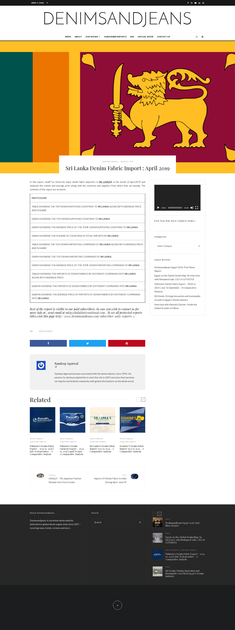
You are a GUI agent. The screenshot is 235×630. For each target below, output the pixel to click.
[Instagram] (191, 2)
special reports (46, 331)
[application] (177, 198)
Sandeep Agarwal (66, 363)
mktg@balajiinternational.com (85, 312)
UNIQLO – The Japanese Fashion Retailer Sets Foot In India (67, 479)
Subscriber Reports (115, 37)
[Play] (158, 207)
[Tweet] (87, 343)
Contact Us (163, 37)
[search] (140, 522)
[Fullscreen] (196, 207)
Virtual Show (145, 37)
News (68, 37)
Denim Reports (36, 438)
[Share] (48, 343)
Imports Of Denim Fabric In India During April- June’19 (108, 479)
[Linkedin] (199, 2)
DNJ (132, 37)
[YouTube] (195, 2)
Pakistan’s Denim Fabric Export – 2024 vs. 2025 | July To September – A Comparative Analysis (42, 450)
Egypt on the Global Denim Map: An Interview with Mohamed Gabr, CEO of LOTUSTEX (185, 540)
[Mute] (191, 207)
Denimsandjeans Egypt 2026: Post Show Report (182, 524)
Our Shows (91, 37)
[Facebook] (188, 2)
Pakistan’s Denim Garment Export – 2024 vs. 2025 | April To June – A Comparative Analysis (72, 450)
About (78, 37)
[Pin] (126, 343)
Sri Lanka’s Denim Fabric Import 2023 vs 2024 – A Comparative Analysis (102, 449)
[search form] (114, 522)
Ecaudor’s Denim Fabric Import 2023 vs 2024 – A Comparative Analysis (132, 449)
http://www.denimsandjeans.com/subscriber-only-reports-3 (95, 316)
